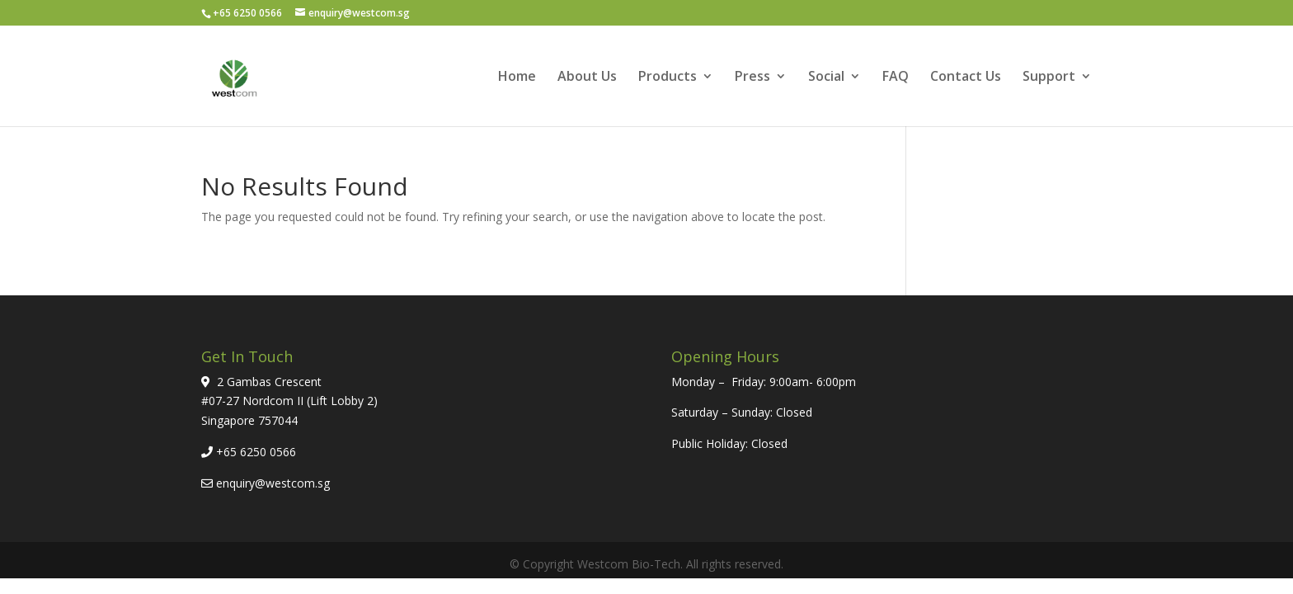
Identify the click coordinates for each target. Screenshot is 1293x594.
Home (517, 77)
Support (1049, 77)
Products (667, 77)
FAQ (895, 77)
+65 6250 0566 (256, 452)
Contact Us (965, 77)
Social (826, 77)
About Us (587, 77)
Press (752, 77)
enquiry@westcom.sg (273, 483)
